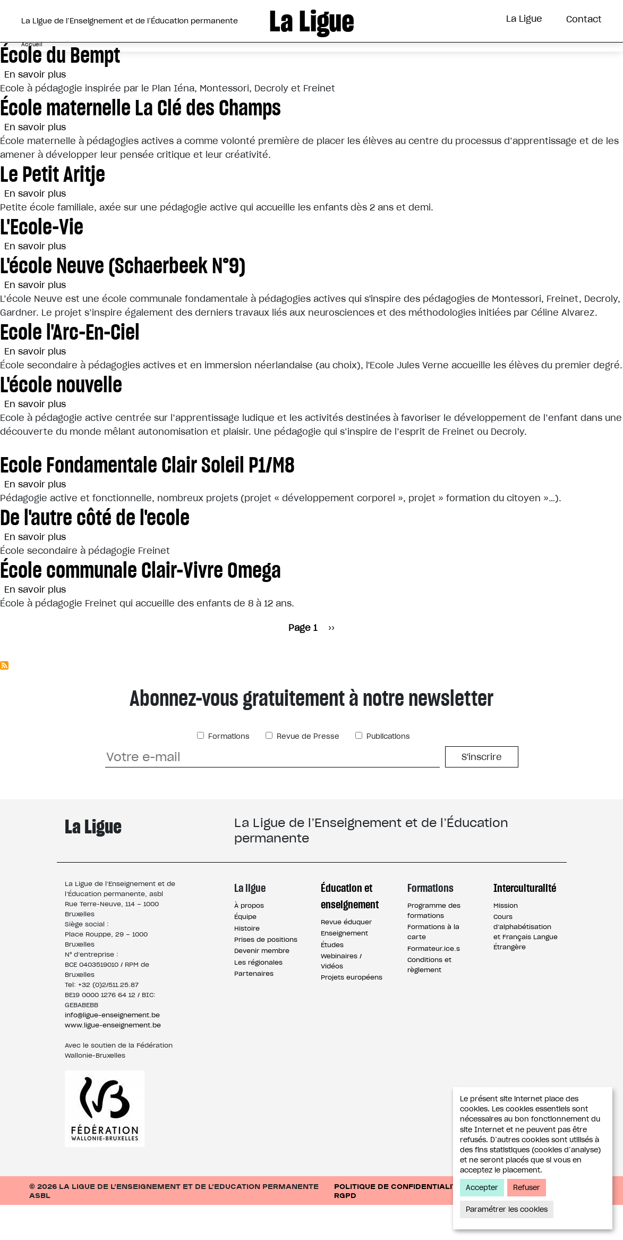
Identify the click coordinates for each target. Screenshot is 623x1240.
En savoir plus (35, 109)
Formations (340, 60)
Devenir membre (261, 986)
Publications (387, 771)
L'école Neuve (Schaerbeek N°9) (122, 300)
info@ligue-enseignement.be (112, 1050)
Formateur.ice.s (433, 984)
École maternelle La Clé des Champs (140, 142)
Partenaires (254, 1009)
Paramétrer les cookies (507, 1209)
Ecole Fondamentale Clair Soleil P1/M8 (147, 499)
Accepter (482, 1187)
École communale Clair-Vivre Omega (140, 605)
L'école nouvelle (61, 419)
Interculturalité (437, 60)
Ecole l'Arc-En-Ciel (70, 367)
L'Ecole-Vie (41, 261)
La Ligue (524, 18)
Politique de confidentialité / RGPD (401, 1225)
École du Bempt (60, 90)
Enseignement (344, 968)
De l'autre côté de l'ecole (95, 552)
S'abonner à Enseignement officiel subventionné (4, 700)
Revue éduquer (346, 957)
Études (332, 980)
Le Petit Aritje (52, 209)
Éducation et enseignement (350, 931)
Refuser (526, 1187)
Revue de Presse (307, 771)
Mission (505, 940)
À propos (249, 940)
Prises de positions (265, 974)
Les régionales (258, 997)
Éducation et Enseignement (214, 60)
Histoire (247, 963)
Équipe (245, 952)
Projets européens (351, 1012)
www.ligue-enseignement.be (113, 1060)
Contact (584, 19)
